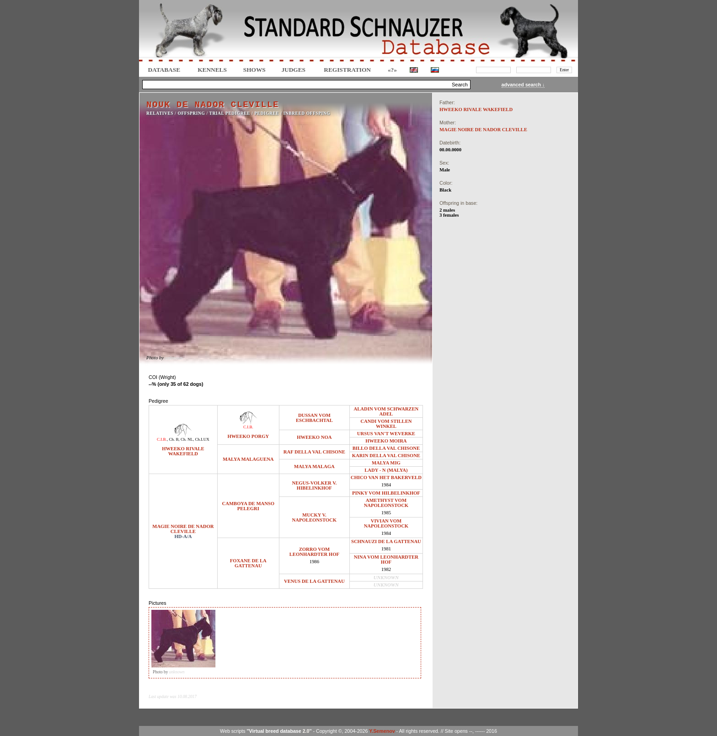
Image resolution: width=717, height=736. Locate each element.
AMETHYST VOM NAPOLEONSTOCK (386, 503)
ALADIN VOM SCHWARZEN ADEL (386, 411)
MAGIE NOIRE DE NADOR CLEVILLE (183, 529)
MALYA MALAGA (314, 466)
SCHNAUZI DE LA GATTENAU (386, 541)
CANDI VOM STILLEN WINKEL (386, 424)
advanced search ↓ (523, 84)
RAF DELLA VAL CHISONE (314, 451)
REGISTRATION (347, 69)
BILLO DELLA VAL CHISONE (386, 448)
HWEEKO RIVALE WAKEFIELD (183, 451)
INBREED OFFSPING (307, 113)
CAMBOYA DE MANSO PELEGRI (248, 506)
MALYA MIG (386, 462)
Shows (254, 69)
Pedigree (266, 113)
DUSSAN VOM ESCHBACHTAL (314, 418)
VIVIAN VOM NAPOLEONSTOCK (386, 523)
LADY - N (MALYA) (385, 470)
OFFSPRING (191, 113)
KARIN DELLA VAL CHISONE (386, 455)
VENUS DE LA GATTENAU (314, 581)
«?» (392, 69)
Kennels (212, 69)
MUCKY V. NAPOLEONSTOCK (314, 517)
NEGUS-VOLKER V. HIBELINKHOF (314, 485)
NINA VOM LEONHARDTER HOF (386, 560)
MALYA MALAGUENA (248, 459)
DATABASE (164, 69)
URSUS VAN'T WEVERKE (386, 433)
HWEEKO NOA (314, 437)
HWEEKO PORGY (248, 436)
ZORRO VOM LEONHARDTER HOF (314, 552)
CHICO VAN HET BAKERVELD (386, 477)
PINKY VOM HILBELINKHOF (386, 493)
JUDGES (293, 69)
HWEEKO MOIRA (386, 440)
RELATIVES (159, 113)
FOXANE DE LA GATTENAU (248, 563)
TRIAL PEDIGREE (229, 113)
